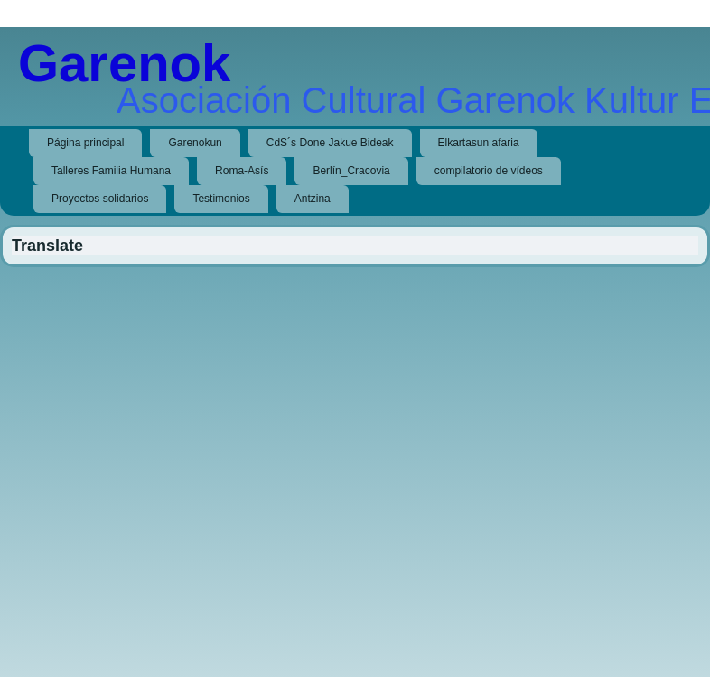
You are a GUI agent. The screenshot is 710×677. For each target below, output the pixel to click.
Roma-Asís (241, 170)
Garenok (124, 62)
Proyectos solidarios (99, 198)
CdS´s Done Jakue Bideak (330, 142)
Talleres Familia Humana (111, 170)
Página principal (85, 142)
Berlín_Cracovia (351, 170)
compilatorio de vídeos (488, 170)
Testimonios (220, 198)
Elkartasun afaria (478, 142)
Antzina (312, 198)
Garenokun (194, 142)
